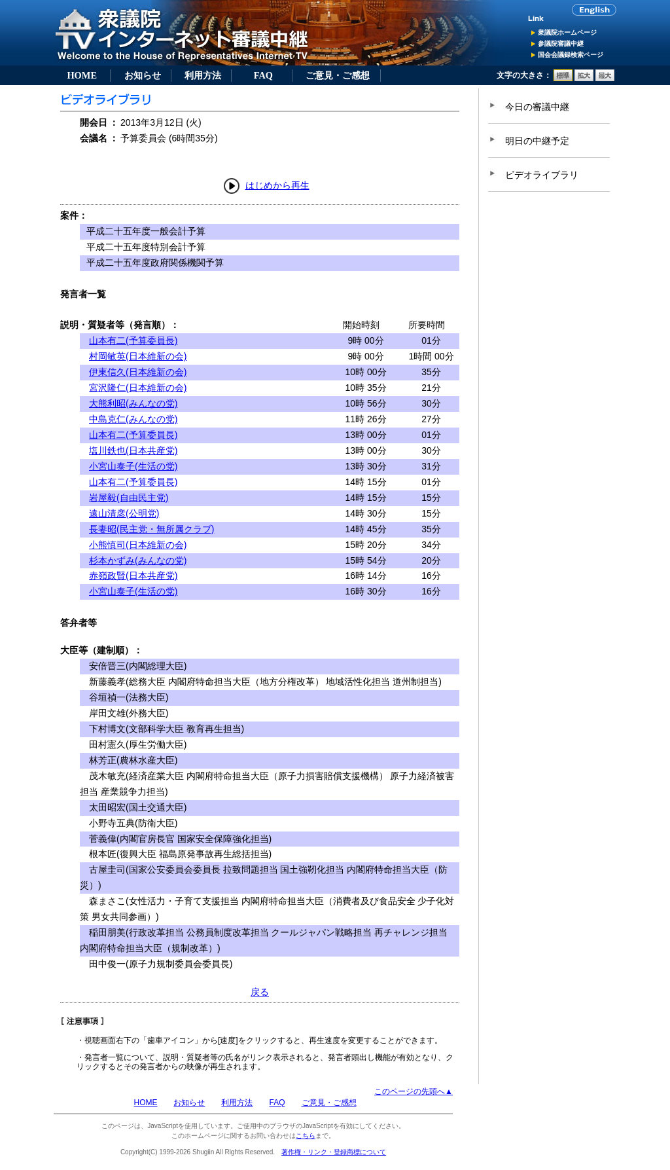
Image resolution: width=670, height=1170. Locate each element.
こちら (305, 1135)
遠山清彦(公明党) (124, 513)
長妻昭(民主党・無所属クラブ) (151, 529)
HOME (82, 75)
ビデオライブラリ (541, 175)
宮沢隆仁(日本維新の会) (137, 387)
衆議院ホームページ (567, 32)
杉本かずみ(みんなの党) (137, 560)
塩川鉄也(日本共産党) (133, 450)
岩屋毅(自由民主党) (128, 497)
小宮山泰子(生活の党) (133, 466)
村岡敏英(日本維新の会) (137, 356)
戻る (260, 992)
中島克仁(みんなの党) (133, 419)
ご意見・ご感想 (338, 75)
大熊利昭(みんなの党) (133, 403)
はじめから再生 (277, 185)
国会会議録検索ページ (570, 54)
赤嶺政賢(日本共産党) (133, 575)
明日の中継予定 (537, 141)
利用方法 (203, 75)
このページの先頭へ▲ (413, 1091)
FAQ (263, 75)
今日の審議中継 (537, 106)
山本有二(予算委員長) (133, 340)
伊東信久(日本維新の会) (137, 372)
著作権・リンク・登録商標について (333, 1152)
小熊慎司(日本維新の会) (137, 544)
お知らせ (142, 75)
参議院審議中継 (561, 43)
